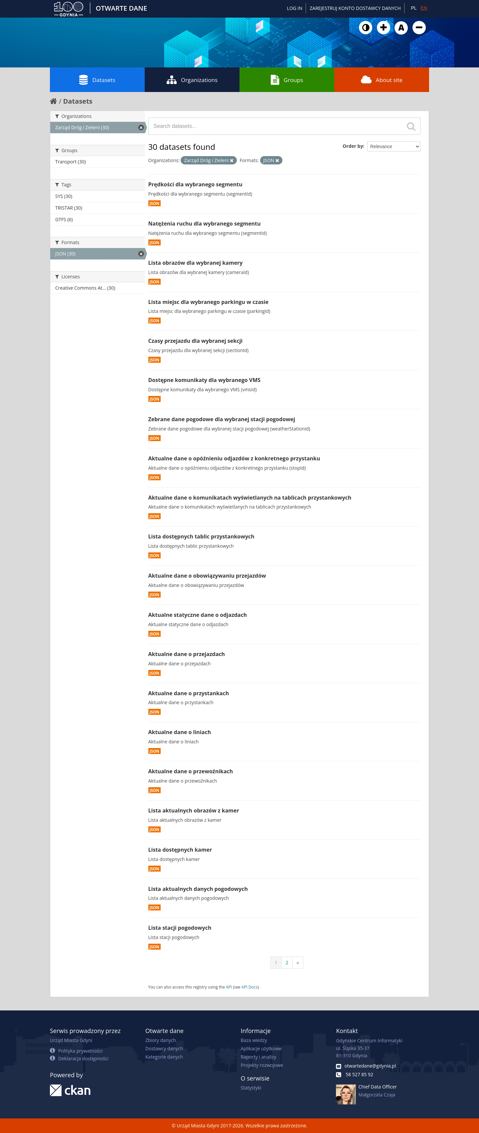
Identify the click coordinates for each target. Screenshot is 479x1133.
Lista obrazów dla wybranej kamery (195, 262)
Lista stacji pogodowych (180, 927)
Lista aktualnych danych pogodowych (198, 889)
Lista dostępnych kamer (180, 849)
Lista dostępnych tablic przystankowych (201, 536)
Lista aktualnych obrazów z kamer (193, 810)
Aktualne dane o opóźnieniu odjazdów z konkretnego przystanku (234, 458)
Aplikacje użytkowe (261, 1048)
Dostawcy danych (164, 1048)
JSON (154, 203)
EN (424, 8)
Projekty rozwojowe (262, 1065)
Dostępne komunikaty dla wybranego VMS (204, 380)
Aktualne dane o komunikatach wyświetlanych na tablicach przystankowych (250, 497)
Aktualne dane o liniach (179, 732)
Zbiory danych (160, 1040)
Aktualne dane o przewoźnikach (190, 771)
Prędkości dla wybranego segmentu (195, 184)
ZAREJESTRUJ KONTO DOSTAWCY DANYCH (355, 8)
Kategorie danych (164, 1057)
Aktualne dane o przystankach (188, 693)
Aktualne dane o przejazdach (186, 654)
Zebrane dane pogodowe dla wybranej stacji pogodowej (221, 419)
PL (413, 8)
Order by (353, 146)
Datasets (97, 80)
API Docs (249, 987)
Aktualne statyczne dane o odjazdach (197, 614)
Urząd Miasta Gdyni (71, 1040)
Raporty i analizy (258, 1057)
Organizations (192, 80)
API (229, 987)
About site (381, 80)
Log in (294, 8)
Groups (287, 80)
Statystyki (251, 1088)
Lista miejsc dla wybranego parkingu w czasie (208, 302)
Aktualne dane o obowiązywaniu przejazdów (207, 575)
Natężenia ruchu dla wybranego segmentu (204, 223)
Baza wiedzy (254, 1040)
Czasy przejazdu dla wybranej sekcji (195, 340)
